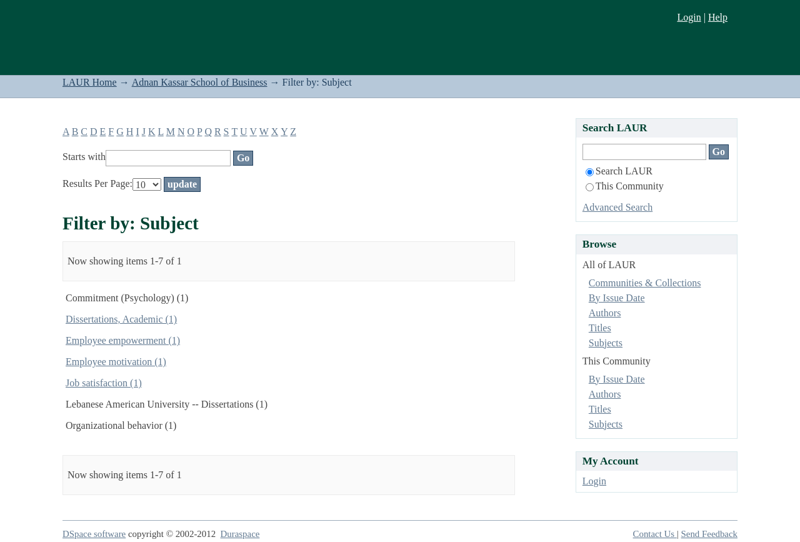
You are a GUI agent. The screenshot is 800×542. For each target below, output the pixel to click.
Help (718, 17)
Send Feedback (709, 534)
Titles (600, 328)
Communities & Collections (645, 283)
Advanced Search (617, 207)
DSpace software (94, 534)
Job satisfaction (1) (104, 383)
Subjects (605, 343)
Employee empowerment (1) (123, 340)
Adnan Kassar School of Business (200, 82)
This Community (625, 186)
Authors (605, 313)
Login (689, 17)
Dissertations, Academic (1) (121, 319)
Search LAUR (619, 171)
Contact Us (655, 534)
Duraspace (240, 534)
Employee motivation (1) (116, 361)
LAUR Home (89, 82)
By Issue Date (617, 298)
